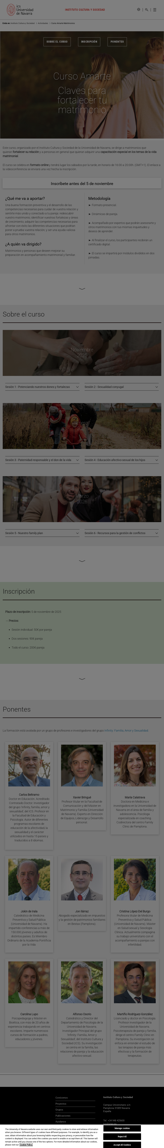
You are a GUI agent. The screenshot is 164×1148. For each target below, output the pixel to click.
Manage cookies (122, 1128)
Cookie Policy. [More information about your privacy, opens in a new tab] (26, 1145)
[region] (82, 1136)
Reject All (122, 1136)
